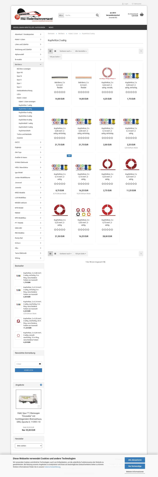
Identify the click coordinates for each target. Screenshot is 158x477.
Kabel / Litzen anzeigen (27, 101)
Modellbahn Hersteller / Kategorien (29, 27)
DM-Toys (18, 152)
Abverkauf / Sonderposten (24, 34)
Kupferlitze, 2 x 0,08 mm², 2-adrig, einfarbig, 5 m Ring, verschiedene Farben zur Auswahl (131, 85)
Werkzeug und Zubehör (23, 49)
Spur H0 (20, 72)
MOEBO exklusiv (21, 203)
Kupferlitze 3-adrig (25, 112)
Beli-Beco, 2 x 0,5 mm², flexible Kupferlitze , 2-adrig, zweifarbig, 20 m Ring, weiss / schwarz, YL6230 (60, 85)
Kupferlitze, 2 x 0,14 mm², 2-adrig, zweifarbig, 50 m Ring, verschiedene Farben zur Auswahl (83, 177)
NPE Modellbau (20, 218)
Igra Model (19, 173)
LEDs (19, 94)
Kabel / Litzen (22, 98)
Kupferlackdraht (24, 131)
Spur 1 (19, 83)
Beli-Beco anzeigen (24, 69)
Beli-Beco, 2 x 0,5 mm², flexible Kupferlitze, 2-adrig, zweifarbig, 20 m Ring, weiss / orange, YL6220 (83, 85)
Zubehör (20, 138)
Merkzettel (136, 4)
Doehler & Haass (21, 157)
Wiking (17, 258)
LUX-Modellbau (20, 198)
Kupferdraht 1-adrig (26, 123)
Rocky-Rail (19, 238)
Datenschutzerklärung (52, 467)
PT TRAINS (19, 223)
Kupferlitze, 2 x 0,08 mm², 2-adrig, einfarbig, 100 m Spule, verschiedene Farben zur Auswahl (83, 131)
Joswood (18, 183)
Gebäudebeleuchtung (24, 91)
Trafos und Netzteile (24, 134)
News (51, 27)
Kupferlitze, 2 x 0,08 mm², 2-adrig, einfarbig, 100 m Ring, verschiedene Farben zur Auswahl (60, 131)
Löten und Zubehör (21, 44)
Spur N (19, 76)
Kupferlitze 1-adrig (25, 105)
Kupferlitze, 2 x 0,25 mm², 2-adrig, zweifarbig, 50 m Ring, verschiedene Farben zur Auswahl (60, 222)
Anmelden (28, 370)
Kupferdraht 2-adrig (26, 127)
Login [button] (125, 4)
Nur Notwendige (134, 466)
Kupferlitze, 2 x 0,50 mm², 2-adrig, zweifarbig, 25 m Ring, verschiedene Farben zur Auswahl (83, 222)
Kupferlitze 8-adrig (25, 120)
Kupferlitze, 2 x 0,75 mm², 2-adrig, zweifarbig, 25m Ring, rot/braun (107, 222)
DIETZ (17, 142)
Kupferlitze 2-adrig (25, 109)
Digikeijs (18, 147)
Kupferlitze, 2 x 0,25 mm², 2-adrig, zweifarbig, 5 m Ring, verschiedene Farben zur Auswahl (107, 177)
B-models (18, 59)
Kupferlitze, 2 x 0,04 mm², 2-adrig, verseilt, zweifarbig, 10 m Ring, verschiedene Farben (107, 85)
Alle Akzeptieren (135, 460)
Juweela (18, 188)
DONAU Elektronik (21, 162)
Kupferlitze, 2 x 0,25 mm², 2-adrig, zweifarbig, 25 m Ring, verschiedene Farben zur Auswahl (131, 177)
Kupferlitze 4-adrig (25, 116)
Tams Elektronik (21, 253)
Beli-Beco (18, 64)
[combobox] (65, 51)
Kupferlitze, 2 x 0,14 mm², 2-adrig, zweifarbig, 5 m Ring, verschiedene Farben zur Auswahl (131, 131)
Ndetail (17, 213)
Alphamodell (19, 54)
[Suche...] (61, 15)
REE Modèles (19, 233)
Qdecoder (18, 228)
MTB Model (19, 208)
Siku (16, 248)
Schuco (17, 243)
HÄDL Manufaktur (21, 167)
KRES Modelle (20, 193)
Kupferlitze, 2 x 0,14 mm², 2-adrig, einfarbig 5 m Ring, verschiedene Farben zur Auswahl (107, 131)
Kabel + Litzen (20, 39)
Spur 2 (19, 87)
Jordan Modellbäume (22, 177)
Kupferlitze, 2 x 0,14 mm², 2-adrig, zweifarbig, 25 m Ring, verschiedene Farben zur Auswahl (60, 177)
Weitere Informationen (135, 472)
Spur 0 (19, 80)
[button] (50, 51)
